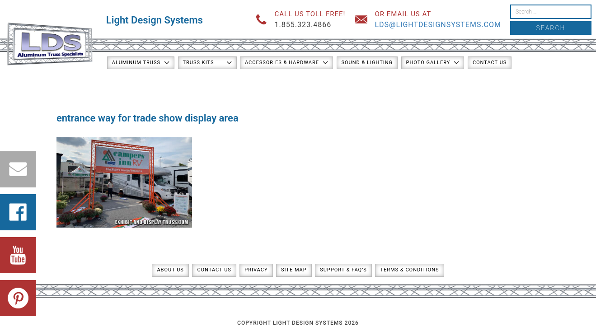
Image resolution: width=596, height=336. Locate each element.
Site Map (294, 270)
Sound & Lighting (367, 62)
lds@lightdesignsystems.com (438, 24)
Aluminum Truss (136, 62)
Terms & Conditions (409, 270)
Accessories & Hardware (282, 62)
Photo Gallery (428, 62)
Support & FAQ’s (343, 270)
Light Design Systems (154, 20)
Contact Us (490, 62)
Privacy (255, 270)
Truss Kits (198, 62)
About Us (170, 270)
